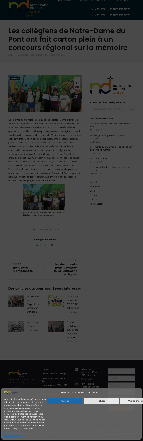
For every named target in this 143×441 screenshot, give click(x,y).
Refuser (101, 401)
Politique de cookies (13, 435)
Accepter (65, 401)
